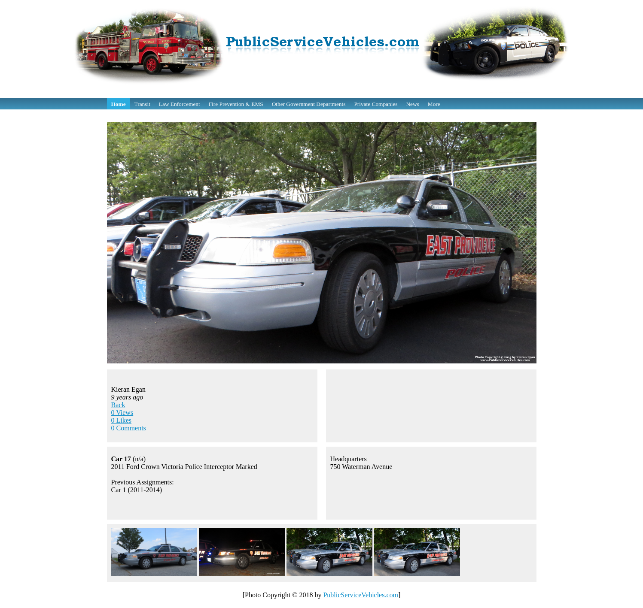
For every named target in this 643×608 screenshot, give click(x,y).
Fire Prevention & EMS (236, 104)
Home (118, 104)
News (412, 104)
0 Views (122, 412)
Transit (142, 104)
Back (118, 404)
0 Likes (121, 420)
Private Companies (375, 104)
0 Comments (128, 428)
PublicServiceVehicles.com (360, 595)
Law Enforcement (179, 104)
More (434, 104)
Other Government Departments (309, 104)
